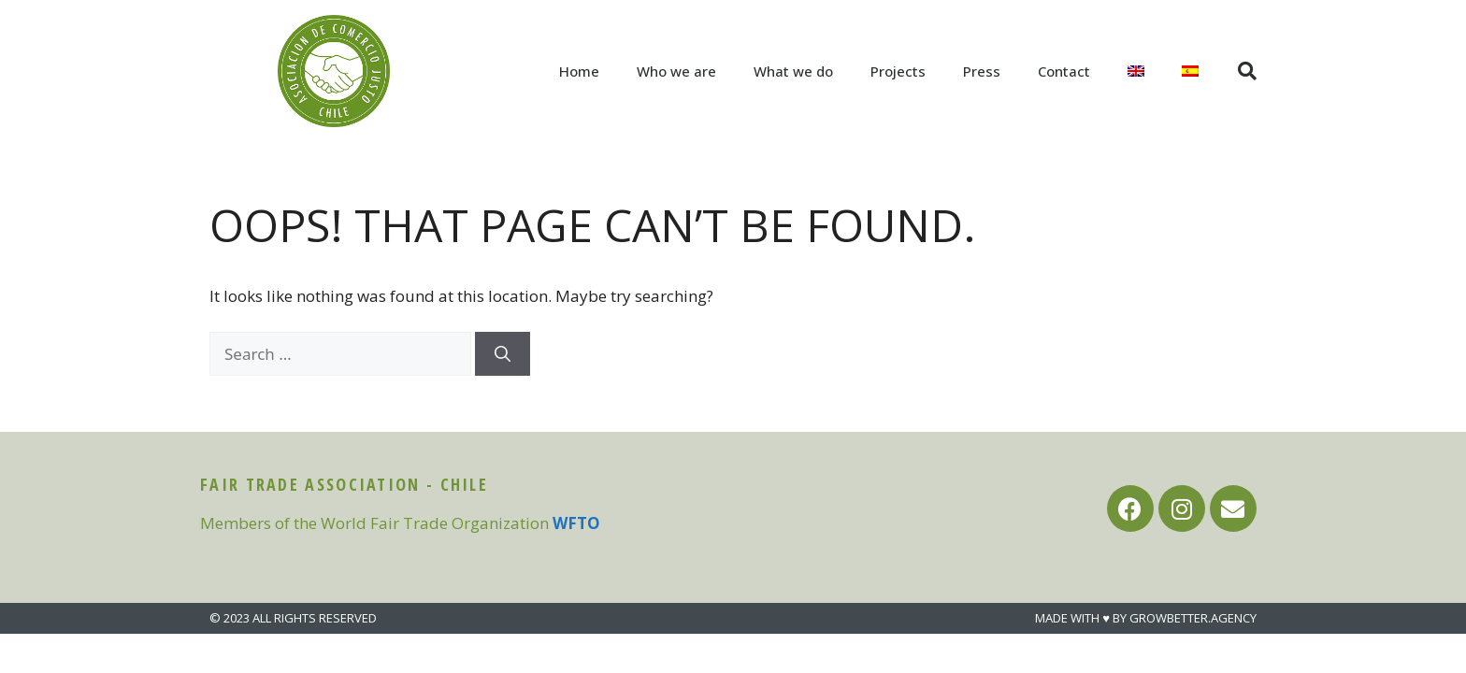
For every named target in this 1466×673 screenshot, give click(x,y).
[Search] (502, 354)
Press (981, 71)
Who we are (676, 71)
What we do (793, 71)
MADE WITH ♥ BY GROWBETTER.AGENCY (1146, 617)
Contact (1064, 71)
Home (579, 71)
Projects (898, 71)
